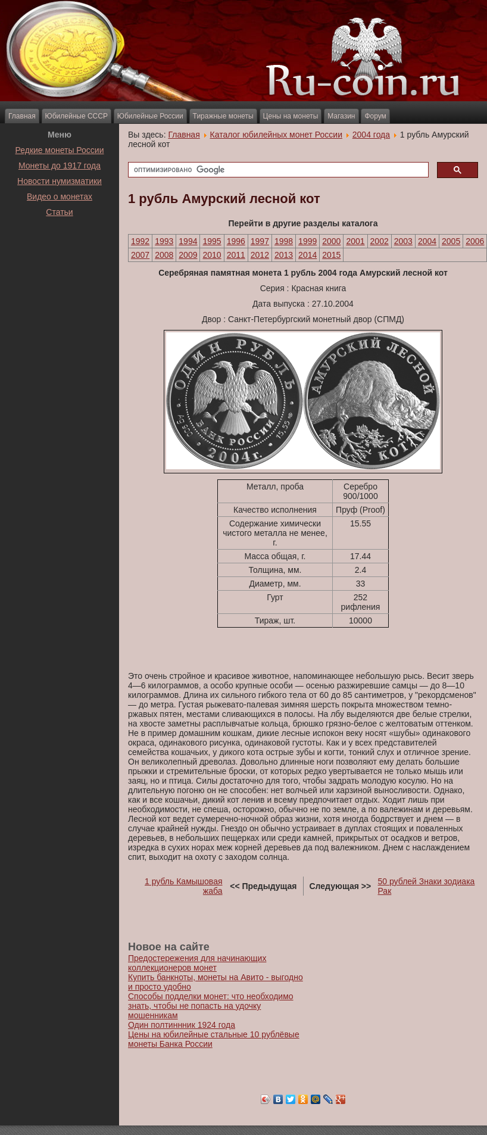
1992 (140, 241)
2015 (331, 255)
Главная (22, 116)
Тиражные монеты (223, 116)
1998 (283, 241)
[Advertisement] (59, 249)
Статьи (59, 212)
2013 (283, 255)
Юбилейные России (150, 116)
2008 (164, 255)
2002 (379, 241)
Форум (375, 116)
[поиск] (277, 170)
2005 (451, 241)
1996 (236, 241)
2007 (140, 255)
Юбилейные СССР (76, 116)
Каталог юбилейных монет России (276, 134)
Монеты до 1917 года (59, 165)
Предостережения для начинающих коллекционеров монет (197, 962)
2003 (403, 241)
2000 (331, 241)
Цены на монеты (291, 116)
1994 (188, 241)
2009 (188, 255)
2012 (260, 255)
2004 (427, 241)
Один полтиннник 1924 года (181, 1025)
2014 (307, 255)
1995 (211, 241)
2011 (236, 255)
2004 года (371, 134)
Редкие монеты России (59, 150)
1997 (260, 241)
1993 (164, 241)
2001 (355, 241)
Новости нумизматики (59, 181)
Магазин (341, 116)
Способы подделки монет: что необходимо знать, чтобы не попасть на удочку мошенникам (211, 1005)
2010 (211, 255)
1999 (307, 241)
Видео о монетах (59, 196)
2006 (475, 241)
